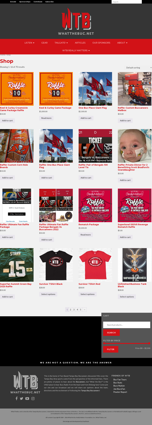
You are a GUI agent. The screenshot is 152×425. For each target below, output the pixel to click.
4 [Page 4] (77, 309)
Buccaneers (80, 382)
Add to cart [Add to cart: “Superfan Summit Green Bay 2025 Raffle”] (7, 296)
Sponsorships (24, 2)
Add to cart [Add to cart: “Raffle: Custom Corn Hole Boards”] (7, 177)
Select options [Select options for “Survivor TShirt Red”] (87, 294)
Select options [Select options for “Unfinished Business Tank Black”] (127, 296)
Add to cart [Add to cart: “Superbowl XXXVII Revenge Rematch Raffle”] (125, 237)
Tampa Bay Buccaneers (90, 390)
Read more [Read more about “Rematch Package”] (86, 234)
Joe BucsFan (119, 389)
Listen (29, 42)
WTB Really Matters (76, 50)
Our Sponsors (101, 42)
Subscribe (49, 2)
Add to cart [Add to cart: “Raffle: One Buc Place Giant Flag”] (46, 177)
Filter (110, 349)
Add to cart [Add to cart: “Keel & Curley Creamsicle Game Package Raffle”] (7, 120)
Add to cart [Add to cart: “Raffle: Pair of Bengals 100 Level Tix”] (86, 177)
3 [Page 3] (73, 309)
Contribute (38, 2)
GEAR (44, 42)
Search (111, 332)
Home (2, 55)
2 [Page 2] (70, 309)
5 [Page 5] (80, 309)
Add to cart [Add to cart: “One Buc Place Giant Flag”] (86, 118)
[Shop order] (138, 67)
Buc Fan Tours (120, 379)
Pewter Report (120, 392)
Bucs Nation (119, 385)
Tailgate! (61, 42)
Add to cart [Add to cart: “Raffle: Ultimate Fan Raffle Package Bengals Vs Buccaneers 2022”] (46, 239)
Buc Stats (117, 382)
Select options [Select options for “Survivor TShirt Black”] (48, 294)
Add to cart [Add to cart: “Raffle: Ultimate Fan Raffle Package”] (7, 237)
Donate (13, 2)
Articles (80, 42)
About (122, 42)
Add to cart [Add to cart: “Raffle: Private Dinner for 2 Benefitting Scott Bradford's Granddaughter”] (125, 180)
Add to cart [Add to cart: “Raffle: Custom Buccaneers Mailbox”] (125, 120)
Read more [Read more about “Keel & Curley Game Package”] (46, 118)
